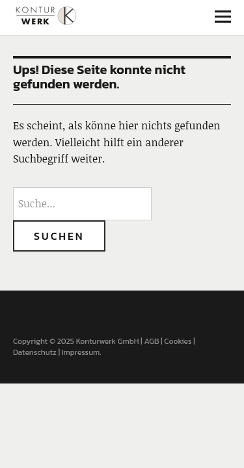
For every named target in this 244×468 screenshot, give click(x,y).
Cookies (177, 341)
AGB (151, 341)
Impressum (81, 352)
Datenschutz (35, 352)
